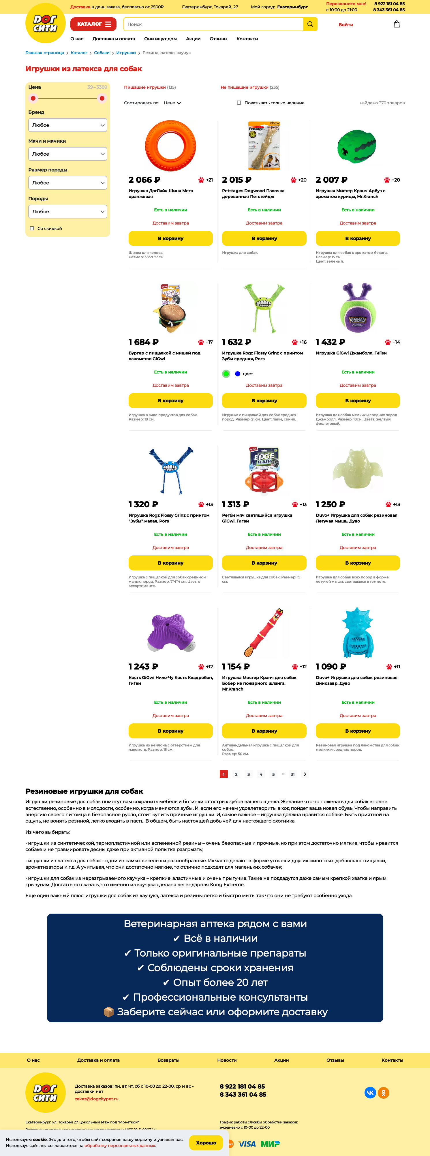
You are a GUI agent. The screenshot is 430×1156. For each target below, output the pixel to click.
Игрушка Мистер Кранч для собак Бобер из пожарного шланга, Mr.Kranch (259, 683)
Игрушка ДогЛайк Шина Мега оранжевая (161, 193)
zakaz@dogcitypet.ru (96, 1099)
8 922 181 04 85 (389, 3)
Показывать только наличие (275, 102)
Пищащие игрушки (145, 87)
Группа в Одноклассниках (383, 1093)
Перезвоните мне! (346, 3)
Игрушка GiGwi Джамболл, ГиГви (351, 353)
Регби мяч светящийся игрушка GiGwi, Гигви (257, 518)
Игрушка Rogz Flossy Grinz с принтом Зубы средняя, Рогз (262, 355)
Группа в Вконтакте (370, 1093)
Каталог (89, 24)
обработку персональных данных (120, 1145)
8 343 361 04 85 (389, 9)
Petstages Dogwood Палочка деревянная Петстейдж (253, 193)
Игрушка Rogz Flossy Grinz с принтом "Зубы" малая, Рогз (169, 518)
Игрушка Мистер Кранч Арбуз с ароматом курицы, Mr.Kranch (350, 193)
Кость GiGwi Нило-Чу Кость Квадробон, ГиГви (171, 680)
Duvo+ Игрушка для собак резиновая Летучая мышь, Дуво (356, 518)
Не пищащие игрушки (244, 87)
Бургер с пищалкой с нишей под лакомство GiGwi (164, 355)
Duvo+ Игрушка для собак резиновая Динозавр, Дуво (356, 680)
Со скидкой (49, 228)
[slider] (33, 98)
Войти (346, 24)
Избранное (371, 25)
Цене (169, 102)
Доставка (80, 7)
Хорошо (206, 1143)
